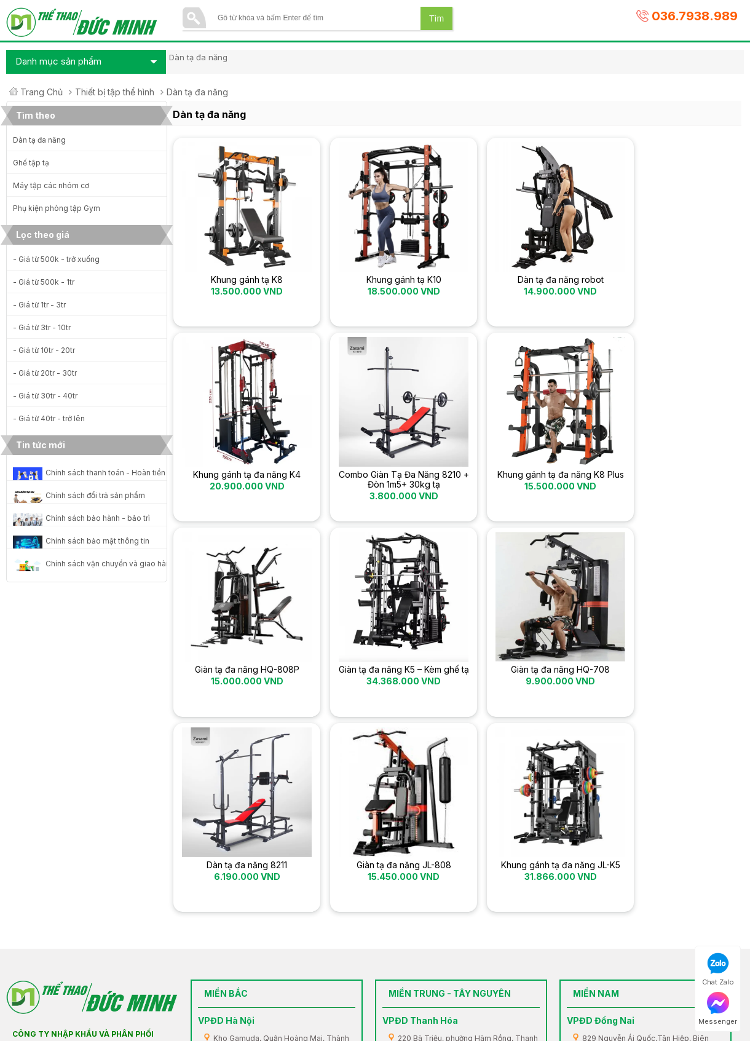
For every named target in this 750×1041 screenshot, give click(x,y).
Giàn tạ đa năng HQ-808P (527, 479)
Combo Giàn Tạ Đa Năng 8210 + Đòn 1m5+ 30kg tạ (240, 484)
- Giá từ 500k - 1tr (43, 282)
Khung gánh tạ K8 (240, 280)
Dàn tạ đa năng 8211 (384, 678)
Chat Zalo (718, 969)
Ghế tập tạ (31, 162)
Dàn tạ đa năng (39, 139)
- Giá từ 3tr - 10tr (42, 327)
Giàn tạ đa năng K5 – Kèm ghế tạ (670, 484)
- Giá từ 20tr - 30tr (45, 373)
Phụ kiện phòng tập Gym (56, 208)
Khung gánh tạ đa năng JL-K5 (670, 678)
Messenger (717, 1009)
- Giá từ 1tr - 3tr (39, 304)
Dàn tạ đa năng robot (527, 280)
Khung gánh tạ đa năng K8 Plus (384, 484)
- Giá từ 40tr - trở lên (49, 418)
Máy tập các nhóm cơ (51, 185)
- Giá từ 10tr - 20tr (44, 350)
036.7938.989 (695, 16)
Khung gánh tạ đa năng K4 (671, 280)
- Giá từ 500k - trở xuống (56, 259)
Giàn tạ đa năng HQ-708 (240, 678)
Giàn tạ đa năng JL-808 (527, 678)
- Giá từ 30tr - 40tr (45, 395)
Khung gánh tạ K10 (383, 280)
